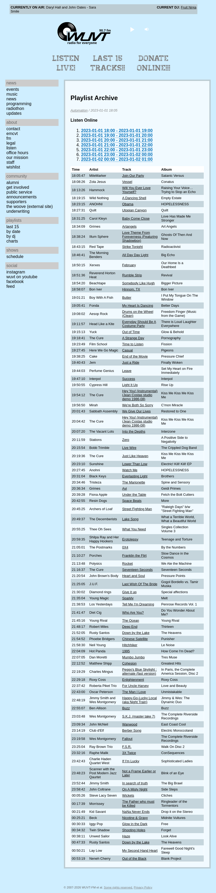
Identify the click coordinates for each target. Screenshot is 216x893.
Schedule (14, 256)
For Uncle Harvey (135, 686)
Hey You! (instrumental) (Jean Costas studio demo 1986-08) (139, 395)
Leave (126, 371)
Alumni (12, 182)
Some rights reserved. (118, 887)
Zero (125, 440)
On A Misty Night (134, 789)
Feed (10, 286)
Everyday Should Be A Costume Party (139, 324)
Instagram (15, 272)
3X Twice (129, 753)
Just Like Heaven (135, 456)
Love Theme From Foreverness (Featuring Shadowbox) (139, 237)
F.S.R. (126, 747)
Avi (124, 488)
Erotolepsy (130, 539)
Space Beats (132, 501)
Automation (79, 110)
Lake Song (130, 519)
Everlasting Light (134, 476)
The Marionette (133, 482)
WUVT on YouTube (22, 277)
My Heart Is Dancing (137, 306)
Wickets (128, 795)
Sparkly (128, 598)
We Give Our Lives (136, 411)
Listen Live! (66, 63)
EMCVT (12, 133)
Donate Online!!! (154, 63)
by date (13, 231)
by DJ (10, 236)
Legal (10, 143)
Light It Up (130, 385)
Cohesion (129, 663)
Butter (126, 298)
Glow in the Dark (134, 824)
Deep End (129, 627)
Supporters (16, 201)
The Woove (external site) (29, 206)
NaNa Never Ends (135, 812)
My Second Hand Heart (139, 851)
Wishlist (13, 167)
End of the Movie (135, 356)
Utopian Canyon (134, 210)
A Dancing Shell (134, 198)
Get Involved (17, 187)
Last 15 (12, 226)
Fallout (127, 739)
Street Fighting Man (137, 509)
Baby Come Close (135, 218)
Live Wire (129, 448)
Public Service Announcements (21, 194)
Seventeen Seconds (137, 570)
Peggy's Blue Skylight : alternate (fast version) (139, 671)
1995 (126, 651)
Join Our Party (133, 176)
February (129, 265)
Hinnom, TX (131, 289)
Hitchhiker (129, 645)
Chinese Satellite (135, 639)
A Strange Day (133, 338)
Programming (18, 103)
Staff (10, 162)
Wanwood (129, 724)
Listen (11, 148)
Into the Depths (133, 431)
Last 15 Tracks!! (107, 63)
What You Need (134, 529)
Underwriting (18, 211)
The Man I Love (134, 692)
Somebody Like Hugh (138, 283)
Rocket (127, 564)
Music (12, 94)
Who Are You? (133, 613)
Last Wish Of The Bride (139, 584)
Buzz (126, 708)
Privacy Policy (143, 887)
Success (128, 379)
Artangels (129, 226)
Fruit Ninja (188, 7)
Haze (126, 836)
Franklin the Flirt (134, 556)
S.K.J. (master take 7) (138, 716)
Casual (127, 350)
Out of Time (131, 332)
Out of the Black (134, 859)
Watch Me (129, 470)
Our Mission (17, 157)
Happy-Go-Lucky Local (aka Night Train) (139, 700)
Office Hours (17, 152)
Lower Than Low (134, 464)
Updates (14, 113)
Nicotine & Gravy (135, 818)
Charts (12, 241)
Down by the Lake (135, 633)
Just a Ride (130, 362)
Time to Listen (132, 344)
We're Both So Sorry (137, 405)
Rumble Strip (132, 275)
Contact (13, 128)
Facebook (15, 281)
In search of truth (135, 783)
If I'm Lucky (130, 761)
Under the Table (134, 495)
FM (8, 138)
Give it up (129, 592)
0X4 (125, 547)
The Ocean (130, 620)
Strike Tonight (132, 247)
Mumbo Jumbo (133, 657)
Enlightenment (133, 680)
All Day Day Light (135, 255)
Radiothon (15, 108)
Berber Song (131, 730)
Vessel (127, 182)
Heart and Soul (133, 576)
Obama (127, 204)
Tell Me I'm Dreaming (138, 604)
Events (12, 89)
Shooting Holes (133, 830)
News (11, 99)
